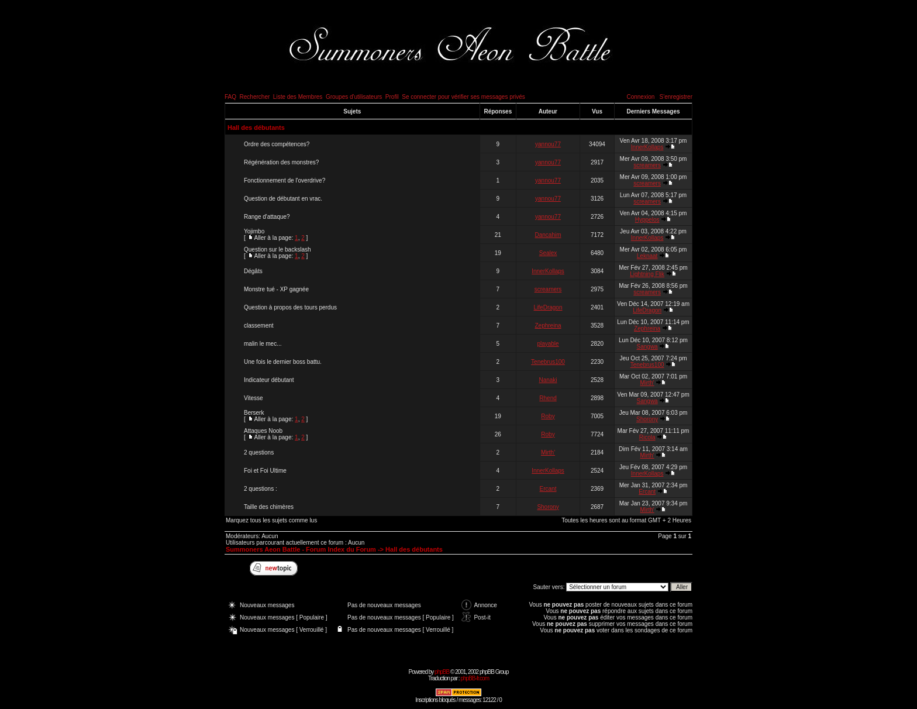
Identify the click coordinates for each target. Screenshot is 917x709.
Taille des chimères (269, 507)
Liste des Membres (297, 97)
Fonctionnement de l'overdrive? (284, 180)
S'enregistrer (676, 97)
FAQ (230, 97)
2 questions (259, 452)
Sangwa (647, 346)
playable (548, 343)
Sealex (548, 253)
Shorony (647, 419)
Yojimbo (254, 231)
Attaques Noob (263, 431)
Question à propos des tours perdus (290, 307)
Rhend (547, 398)
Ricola (647, 437)
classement (259, 325)
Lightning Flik (647, 274)
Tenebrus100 (548, 362)
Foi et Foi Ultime (265, 470)
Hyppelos (647, 219)
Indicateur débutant (269, 380)
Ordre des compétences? (276, 144)
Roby (547, 416)
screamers (647, 165)
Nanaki (548, 380)
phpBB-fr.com (474, 678)
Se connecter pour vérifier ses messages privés (463, 97)
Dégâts (253, 271)
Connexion (640, 97)
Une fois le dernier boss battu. (283, 362)
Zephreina (548, 325)
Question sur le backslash (277, 249)
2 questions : (260, 489)
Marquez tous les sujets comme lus (271, 520)
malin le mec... (262, 343)
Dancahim (548, 235)
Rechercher (255, 97)
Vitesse (253, 398)
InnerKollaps (647, 147)
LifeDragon (548, 307)
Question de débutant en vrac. (283, 198)
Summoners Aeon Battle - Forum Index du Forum (301, 549)
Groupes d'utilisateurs (354, 97)
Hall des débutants (256, 127)
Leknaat (647, 256)
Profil (392, 97)
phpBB (442, 672)
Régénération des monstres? (281, 162)
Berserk (254, 412)
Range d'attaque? (267, 217)
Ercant (548, 489)
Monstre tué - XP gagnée (276, 289)
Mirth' (647, 383)
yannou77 (548, 144)
